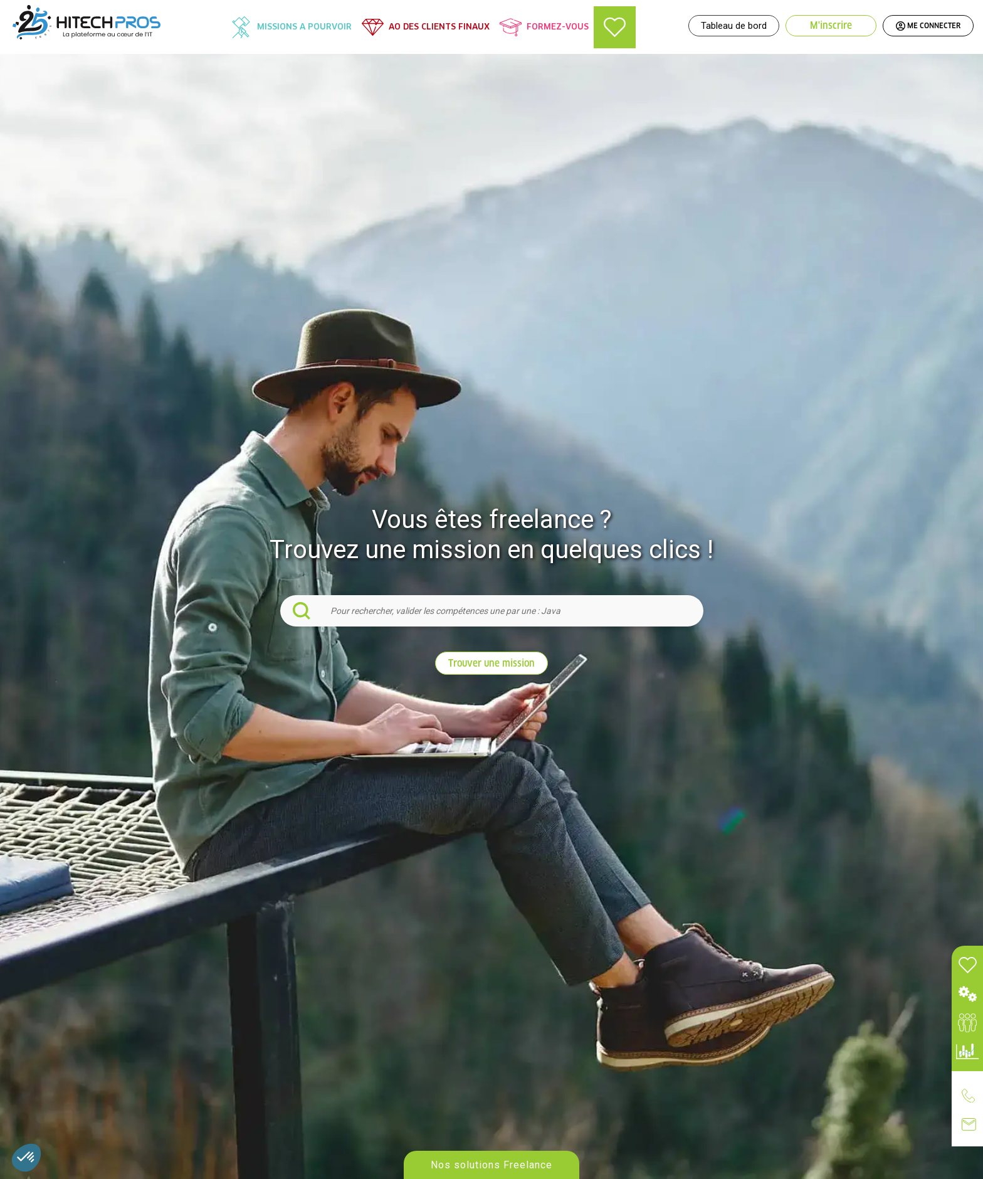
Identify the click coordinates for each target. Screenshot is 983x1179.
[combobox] (491, 611)
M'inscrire (831, 25)
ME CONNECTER (928, 26)
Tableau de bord (734, 25)
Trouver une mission (491, 663)
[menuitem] (291, 27)
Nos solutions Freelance (491, 1165)
